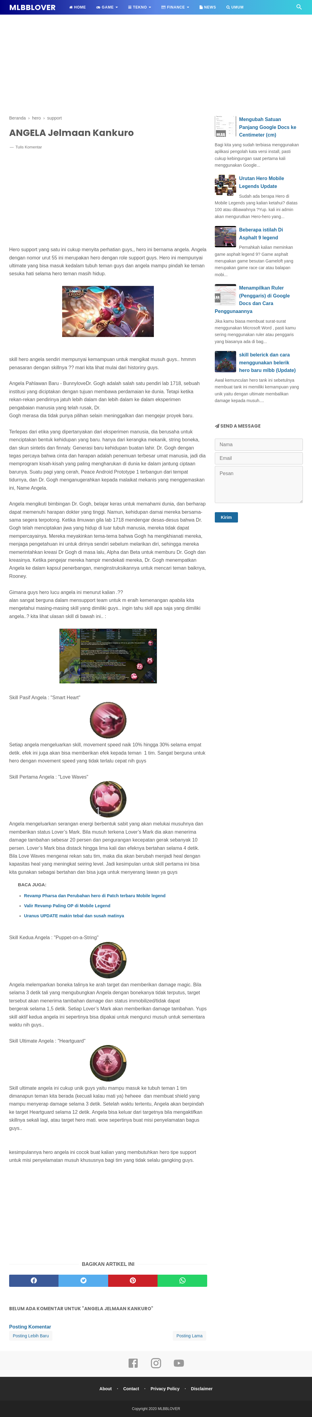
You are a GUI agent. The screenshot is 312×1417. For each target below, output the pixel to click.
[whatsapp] (182, 1281)
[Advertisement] (156, 63)
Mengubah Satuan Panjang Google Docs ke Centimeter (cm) (267, 127)
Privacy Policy (165, 1388)
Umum (234, 7)
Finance (173, 7)
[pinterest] (133, 1281)
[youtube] (179, 1367)
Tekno (137, 7)
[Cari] (299, 8)
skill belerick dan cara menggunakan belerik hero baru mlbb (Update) (267, 362)
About (105, 1388)
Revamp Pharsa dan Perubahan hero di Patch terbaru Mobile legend (95, 895)
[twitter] (83, 1281)
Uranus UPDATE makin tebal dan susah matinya (74, 915)
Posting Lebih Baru (31, 1335)
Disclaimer (202, 1388)
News (208, 7)
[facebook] (33, 1281)
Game (105, 7)
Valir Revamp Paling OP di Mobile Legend (67, 905)
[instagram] (156, 1367)
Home (77, 7)
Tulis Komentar (29, 147)
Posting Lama (189, 1335)
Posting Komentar (30, 1326)
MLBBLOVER (32, 7)
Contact (131, 1388)
